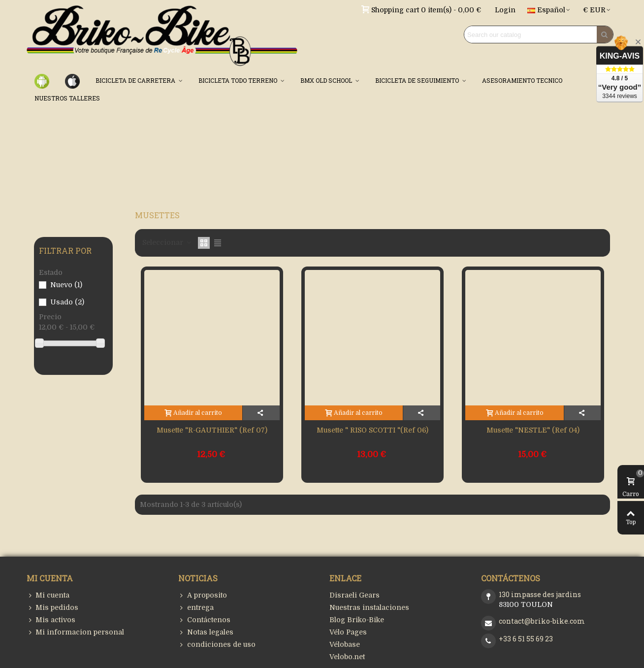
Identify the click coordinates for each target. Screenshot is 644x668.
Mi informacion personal (75, 632)
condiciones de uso (217, 644)
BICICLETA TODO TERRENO (238, 80)
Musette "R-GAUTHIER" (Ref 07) (212, 430)
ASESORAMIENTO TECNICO (522, 80)
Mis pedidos (52, 607)
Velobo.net (347, 657)
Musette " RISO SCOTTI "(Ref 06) (372, 430)
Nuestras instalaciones (369, 607)
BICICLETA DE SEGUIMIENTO (417, 80)
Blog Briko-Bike (356, 620)
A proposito (202, 595)
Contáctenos (204, 620)
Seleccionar (167, 242)
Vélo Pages (348, 632)
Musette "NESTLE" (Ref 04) (533, 430)
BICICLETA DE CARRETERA (136, 80)
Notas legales (205, 632)
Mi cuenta (48, 595)
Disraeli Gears (354, 595)
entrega (196, 607)
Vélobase (344, 644)
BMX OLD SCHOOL (327, 80)
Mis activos (51, 620)
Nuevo (66, 285)
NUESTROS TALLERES (67, 98)
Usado (67, 302)
